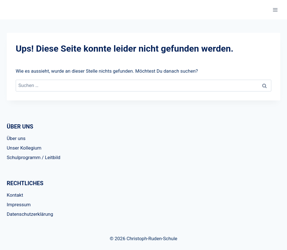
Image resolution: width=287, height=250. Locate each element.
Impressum (19, 204)
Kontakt (15, 195)
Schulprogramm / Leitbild (33, 157)
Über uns (16, 138)
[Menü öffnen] (275, 9)
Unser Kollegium (24, 148)
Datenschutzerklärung (30, 214)
